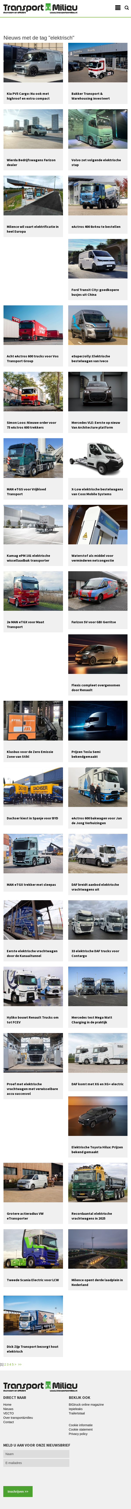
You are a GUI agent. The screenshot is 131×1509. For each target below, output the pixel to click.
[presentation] (36, 1476)
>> (20, 1364)
